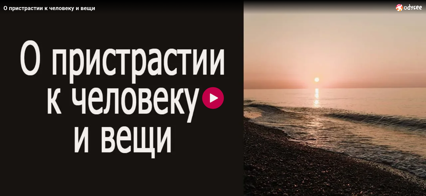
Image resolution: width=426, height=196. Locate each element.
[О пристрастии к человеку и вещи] (197, 8)
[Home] (409, 7)
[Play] (213, 98)
